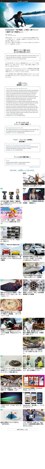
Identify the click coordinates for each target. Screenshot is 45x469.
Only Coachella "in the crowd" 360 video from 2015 (16, 88)
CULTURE (24, 173)
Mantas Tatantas (14, 164)
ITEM (23, 244)
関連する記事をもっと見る (22, 429)
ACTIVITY (24, 318)
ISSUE (1, 227)
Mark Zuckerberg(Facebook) (36, 167)
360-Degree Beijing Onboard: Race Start (14, 128)
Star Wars (13, 150)
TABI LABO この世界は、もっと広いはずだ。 (22, 170)
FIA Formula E (14, 133)
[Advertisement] (22, 451)
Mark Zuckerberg (14, 59)
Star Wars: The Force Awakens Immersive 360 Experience (18, 145)
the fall (7, 160)
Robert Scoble (14, 115)
